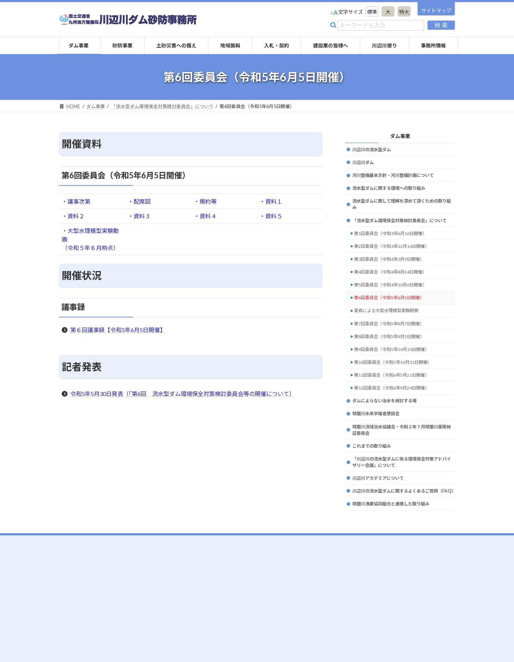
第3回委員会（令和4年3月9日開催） (396, 280)
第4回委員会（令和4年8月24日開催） (397, 295)
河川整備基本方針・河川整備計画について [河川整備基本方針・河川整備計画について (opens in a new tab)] (399, 179)
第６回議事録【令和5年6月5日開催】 (118, 329)
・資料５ (270, 216)
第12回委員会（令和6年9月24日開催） (398, 425)
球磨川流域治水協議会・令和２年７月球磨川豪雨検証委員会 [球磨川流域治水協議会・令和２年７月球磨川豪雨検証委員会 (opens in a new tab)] (402, 472)
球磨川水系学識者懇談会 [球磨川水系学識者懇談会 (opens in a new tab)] (379, 454)
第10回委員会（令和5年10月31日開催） (400, 396)
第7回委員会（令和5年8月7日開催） (396, 353)
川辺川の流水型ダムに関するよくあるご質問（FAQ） (402, 544)
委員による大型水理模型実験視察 (392, 338)
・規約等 (205, 201)
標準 (372, 12)
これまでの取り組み (374, 490)
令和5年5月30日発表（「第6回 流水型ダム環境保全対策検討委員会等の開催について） (182, 393)
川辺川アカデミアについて (382, 527)
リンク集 (415, 615)
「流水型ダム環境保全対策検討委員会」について (402, 233)
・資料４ (205, 216)
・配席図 (139, 201)
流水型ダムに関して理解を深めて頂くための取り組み (402, 212)
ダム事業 (400, 135)
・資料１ (270, 201)
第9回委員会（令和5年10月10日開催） (398, 382)
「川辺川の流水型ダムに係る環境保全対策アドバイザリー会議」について (402, 508)
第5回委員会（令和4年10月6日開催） (397, 309)
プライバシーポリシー (430, 624)
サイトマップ (436, 10)
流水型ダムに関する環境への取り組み (394, 194)
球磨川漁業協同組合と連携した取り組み (397, 563)
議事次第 (78, 201)
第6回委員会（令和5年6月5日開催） (396, 324)
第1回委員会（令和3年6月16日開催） (397, 252)
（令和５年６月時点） (90, 247)
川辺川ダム (364, 165)
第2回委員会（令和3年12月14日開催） (398, 266)
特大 (404, 12)
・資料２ (73, 216)
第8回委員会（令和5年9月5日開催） (396, 368)
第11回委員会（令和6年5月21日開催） (398, 411)
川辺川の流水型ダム (374, 150)
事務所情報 (417, 606)
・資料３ (139, 216)
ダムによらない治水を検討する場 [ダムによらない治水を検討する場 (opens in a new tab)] (389, 440)
